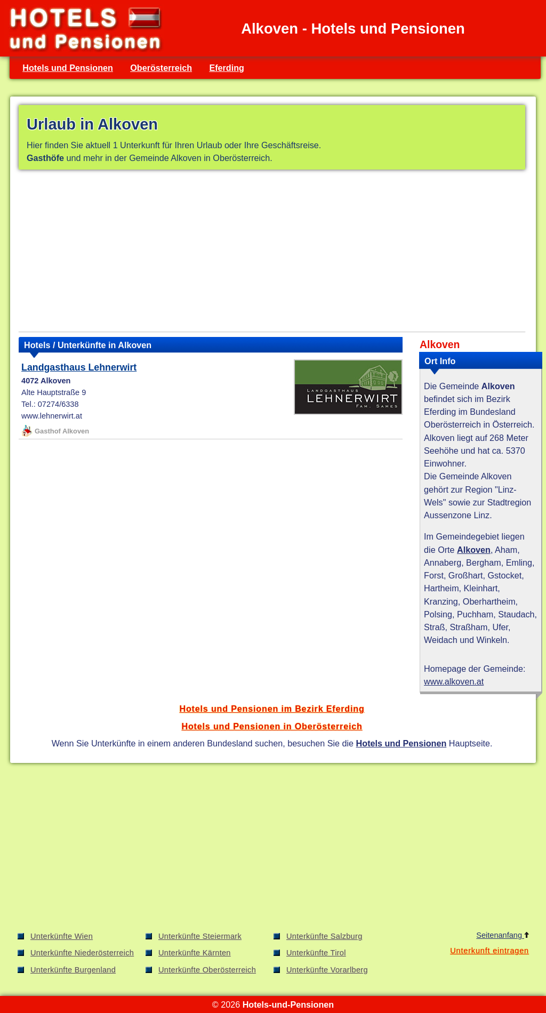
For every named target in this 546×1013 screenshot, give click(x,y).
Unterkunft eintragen (489, 950)
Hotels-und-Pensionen (288, 1004)
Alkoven (474, 549)
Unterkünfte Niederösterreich (82, 952)
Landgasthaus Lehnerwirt (78, 367)
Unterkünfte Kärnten (194, 952)
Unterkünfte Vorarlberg (327, 970)
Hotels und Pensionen (67, 68)
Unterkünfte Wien (61, 936)
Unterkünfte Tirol (316, 952)
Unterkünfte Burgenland (73, 970)
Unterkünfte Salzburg (324, 936)
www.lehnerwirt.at (51, 416)
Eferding (226, 68)
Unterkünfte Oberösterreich (207, 970)
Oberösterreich (161, 68)
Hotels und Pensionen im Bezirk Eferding (271, 708)
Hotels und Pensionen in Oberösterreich (271, 726)
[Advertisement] (272, 252)
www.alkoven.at (454, 681)
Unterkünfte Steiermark (200, 936)
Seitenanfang (502, 935)
